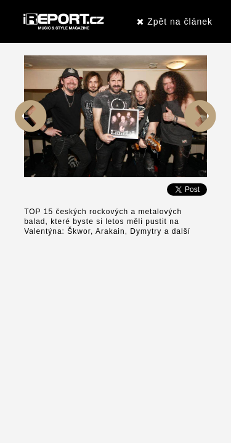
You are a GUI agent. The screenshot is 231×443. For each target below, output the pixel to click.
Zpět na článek (175, 21)
